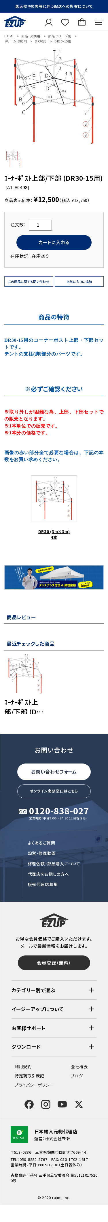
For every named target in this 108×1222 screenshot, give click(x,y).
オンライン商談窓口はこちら (54, 791)
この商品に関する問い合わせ (28, 281)
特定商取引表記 (29, 1076)
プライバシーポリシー (34, 1085)
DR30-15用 (62, 41)
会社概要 (79, 1066)
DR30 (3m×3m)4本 (54, 507)
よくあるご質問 (41, 843)
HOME (9, 36)
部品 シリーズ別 (59, 36)
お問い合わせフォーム (54, 771)
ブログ (77, 1076)
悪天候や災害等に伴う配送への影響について (54, 6)
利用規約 (23, 1066)
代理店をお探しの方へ (48, 874)
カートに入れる (54, 242)
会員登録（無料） (54, 962)
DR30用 (41, 41)
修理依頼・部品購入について (54, 864)
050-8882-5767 (34, 1159)
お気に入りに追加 (79, 281)
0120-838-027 (59, 811)
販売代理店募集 (43, 884)
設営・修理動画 (42, 853)
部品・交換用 (30, 36)
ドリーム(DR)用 (15, 41)
